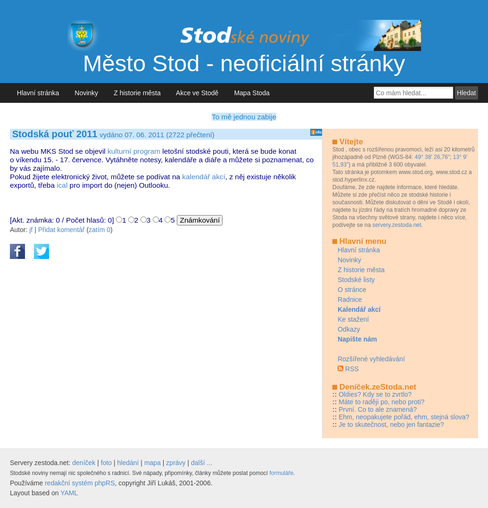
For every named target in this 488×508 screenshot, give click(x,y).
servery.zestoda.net (397, 225)
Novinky (86, 93)
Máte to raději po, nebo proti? (381, 402)
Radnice (350, 299)
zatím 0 (99, 229)
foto (106, 462)
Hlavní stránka (38, 93)
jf (31, 229)
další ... (201, 462)
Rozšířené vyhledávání (371, 359)
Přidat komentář (61, 229)
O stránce (352, 289)
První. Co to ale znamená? (378, 409)
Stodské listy (356, 279)
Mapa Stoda (252, 93)
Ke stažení (353, 319)
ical (62, 185)
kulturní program (134, 151)
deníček (83, 462)
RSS (352, 369)
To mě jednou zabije (244, 117)
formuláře (281, 473)
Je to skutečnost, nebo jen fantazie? (391, 424)
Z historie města (137, 93)
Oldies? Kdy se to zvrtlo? (375, 394)
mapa (152, 462)
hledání (128, 462)
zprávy (175, 462)
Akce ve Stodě (197, 93)
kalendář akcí (203, 177)
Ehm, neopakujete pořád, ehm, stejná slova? (404, 417)
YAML (69, 493)
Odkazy (349, 329)
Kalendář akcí (359, 309)
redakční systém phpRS (80, 483)
